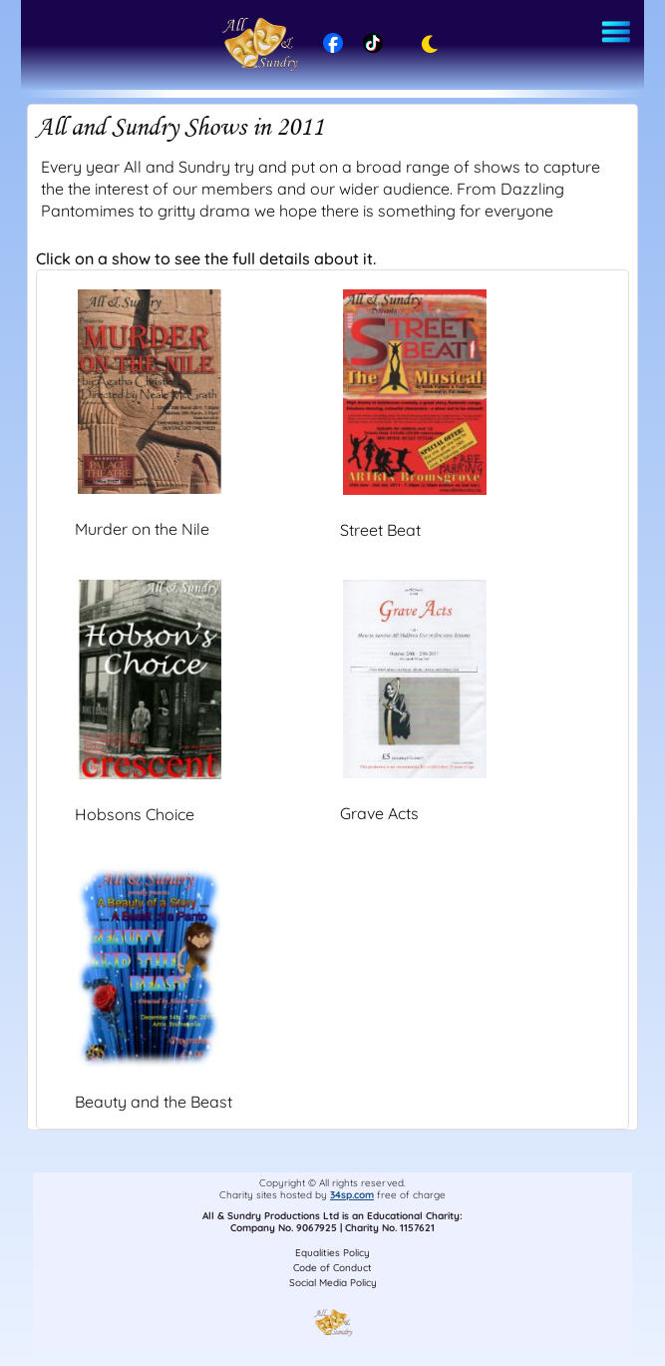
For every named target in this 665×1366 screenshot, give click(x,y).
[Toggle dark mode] (425, 45)
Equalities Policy (332, 1253)
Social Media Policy (333, 1283)
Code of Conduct (332, 1268)
